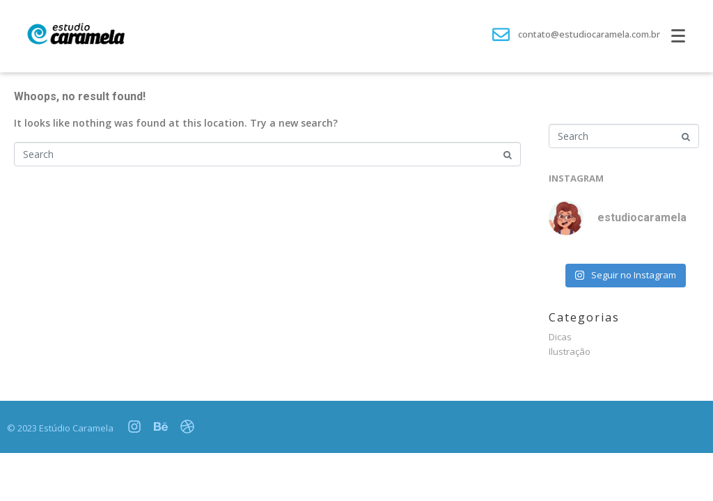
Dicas (560, 337)
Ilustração (569, 351)
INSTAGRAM (576, 178)
